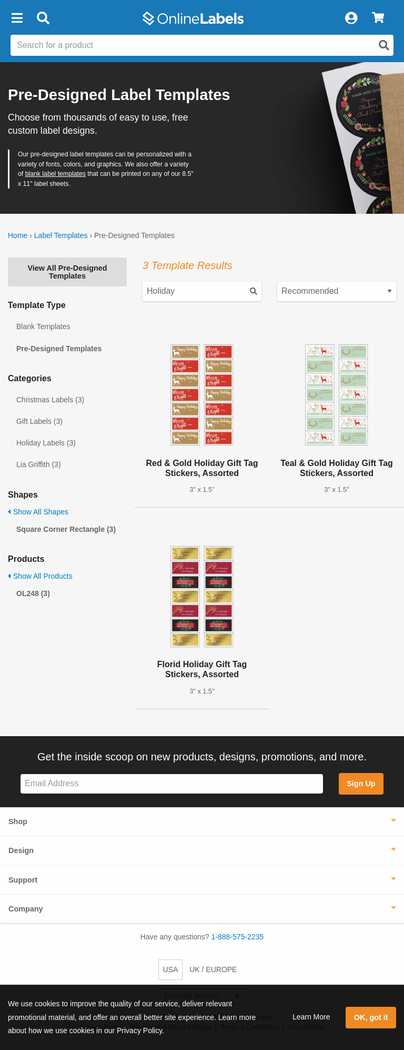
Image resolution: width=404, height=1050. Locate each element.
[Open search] (384, 45)
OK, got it (371, 1017)
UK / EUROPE (213, 969)
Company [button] (25, 909)
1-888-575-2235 (237, 937)
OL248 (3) (33, 593)
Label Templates (61, 235)
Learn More (311, 1017)
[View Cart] (378, 18)
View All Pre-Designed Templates (67, 272)
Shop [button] (17, 821)
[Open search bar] (42, 18)
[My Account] (351, 18)
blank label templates (55, 173)
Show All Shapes (38, 512)
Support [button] (22, 880)
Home (17, 235)
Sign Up (361, 783)
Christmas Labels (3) (50, 399)
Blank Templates (43, 326)
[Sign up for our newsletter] (172, 784)
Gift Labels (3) (39, 421)
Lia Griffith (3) (38, 464)
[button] (16, 18)
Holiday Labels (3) (46, 443)
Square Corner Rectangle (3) (66, 529)
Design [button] (21, 850)
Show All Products (40, 576)
